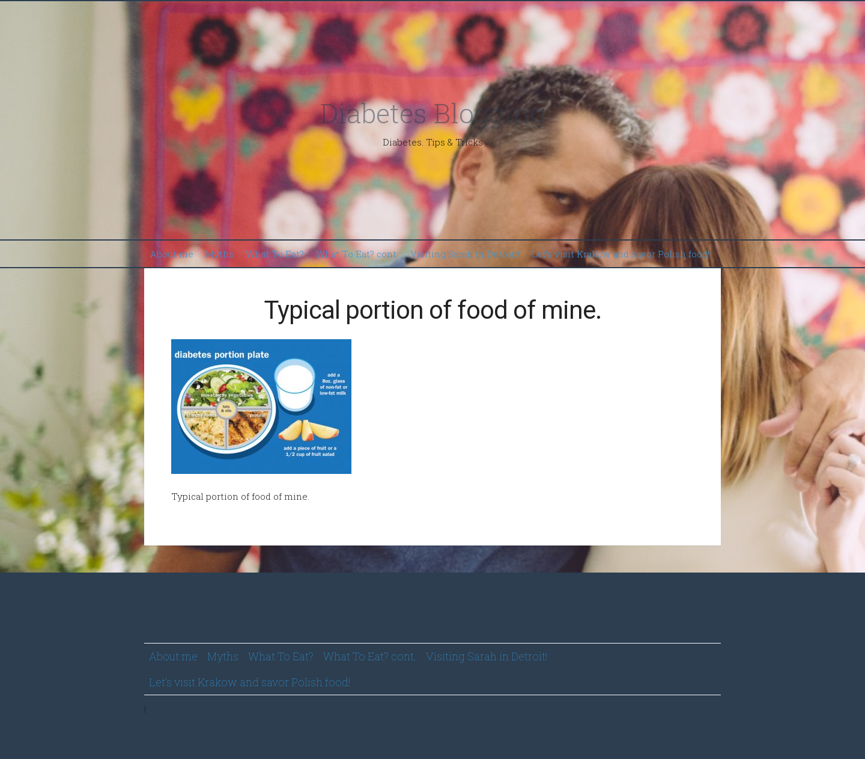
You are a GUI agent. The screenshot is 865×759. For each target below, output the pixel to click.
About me (171, 254)
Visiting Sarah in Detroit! (465, 254)
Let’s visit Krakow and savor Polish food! (620, 254)
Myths (219, 254)
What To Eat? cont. (357, 254)
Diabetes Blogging (432, 113)
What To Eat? (275, 254)
